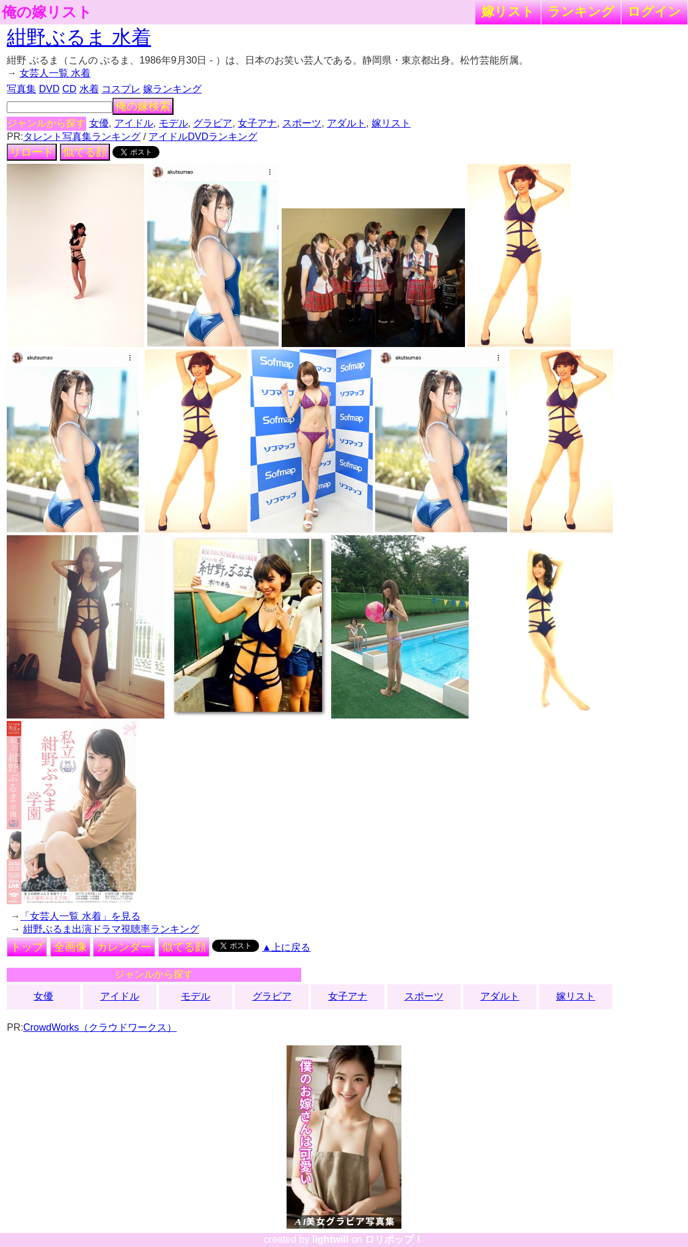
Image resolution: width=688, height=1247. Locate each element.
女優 (99, 123)
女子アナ (257, 123)
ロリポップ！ (394, 1239)
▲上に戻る (286, 947)
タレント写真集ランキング (82, 136)
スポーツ (301, 123)
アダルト (346, 123)
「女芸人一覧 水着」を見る (80, 916)
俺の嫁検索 (142, 106)
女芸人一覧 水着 (55, 73)
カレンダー (124, 947)
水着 (89, 89)
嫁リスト (508, 11)
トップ (26, 947)
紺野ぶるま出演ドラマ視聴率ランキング (111, 929)
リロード (32, 152)
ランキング (581, 11)
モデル (173, 123)
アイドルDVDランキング (202, 136)
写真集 (21, 89)
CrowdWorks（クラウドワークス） (100, 1027)
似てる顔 (85, 152)
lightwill (330, 1239)
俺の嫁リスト (47, 12)
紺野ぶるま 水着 (79, 37)
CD (69, 89)
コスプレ (121, 89)
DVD (49, 89)
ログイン (654, 11)
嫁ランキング (172, 89)
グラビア (212, 123)
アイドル (133, 123)
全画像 (70, 947)
